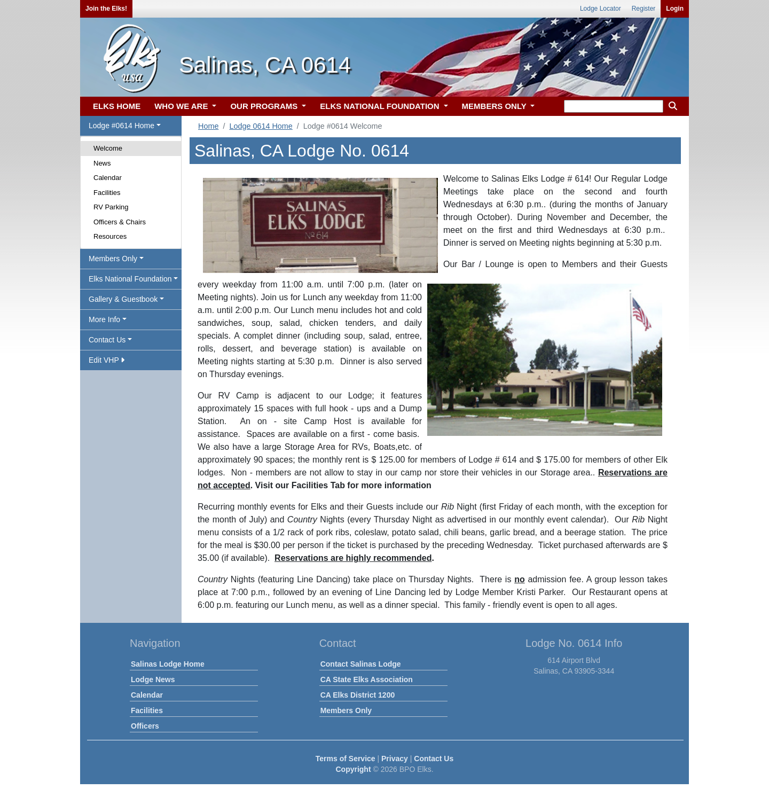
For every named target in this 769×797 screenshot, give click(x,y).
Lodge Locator (600, 8)
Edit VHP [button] (106, 360)
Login (675, 8)
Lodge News (153, 679)
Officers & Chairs (119, 222)
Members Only (346, 710)
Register (644, 8)
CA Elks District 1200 (357, 695)
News (102, 163)
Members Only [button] (113, 258)
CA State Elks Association (366, 679)
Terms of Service (345, 758)
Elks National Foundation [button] (130, 279)
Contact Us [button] (107, 339)
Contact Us (433, 758)
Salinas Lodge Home (168, 664)
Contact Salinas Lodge (360, 664)
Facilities (107, 193)
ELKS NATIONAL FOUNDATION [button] (381, 106)
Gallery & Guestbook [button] (123, 299)
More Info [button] (104, 319)
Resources (110, 236)
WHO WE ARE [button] (182, 106)
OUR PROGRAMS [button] (265, 106)
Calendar (107, 178)
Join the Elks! (106, 8)
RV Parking (111, 207)
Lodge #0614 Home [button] (121, 125)
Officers (145, 726)
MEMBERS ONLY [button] (495, 106)
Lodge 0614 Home (260, 126)
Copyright (353, 769)
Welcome (107, 148)
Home (208, 126)
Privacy (394, 758)
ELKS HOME (116, 106)
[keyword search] (613, 106)
